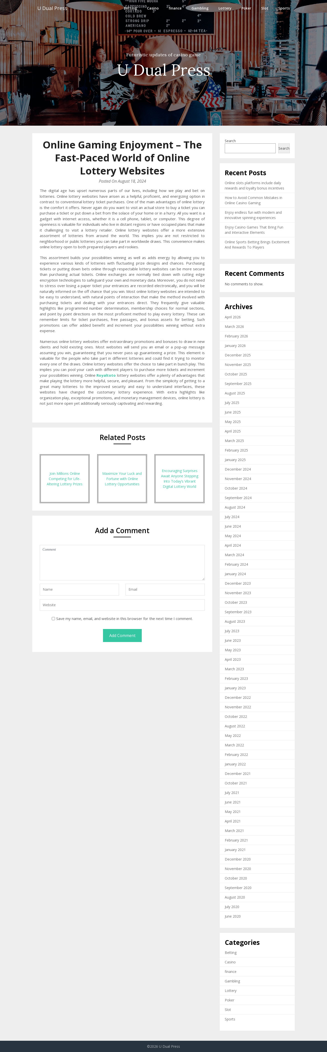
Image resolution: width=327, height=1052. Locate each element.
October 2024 (236, 488)
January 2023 (235, 688)
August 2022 (235, 726)
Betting (130, 8)
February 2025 (236, 450)
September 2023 (238, 611)
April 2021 (233, 821)
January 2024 (235, 573)
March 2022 (234, 745)
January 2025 (235, 459)
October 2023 (236, 602)
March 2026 (234, 326)
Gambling (200, 8)
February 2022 (236, 754)
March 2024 (234, 554)
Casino (153, 8)
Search (230, 140)
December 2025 (238, 355)
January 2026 (235, 345)
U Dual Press (52, 8)
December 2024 (238, 469)
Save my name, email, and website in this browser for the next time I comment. (124, 618)
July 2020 (232, 906)
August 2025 (235, 393)
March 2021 (234, 830)
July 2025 (232, 402)
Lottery (225, 8)
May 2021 (233, 811)
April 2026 (233, 317)
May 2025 (233, 421)
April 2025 (233, 431)
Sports (284, 8)
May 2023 (233, 650)
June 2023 (233, 640)
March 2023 (234, 669)
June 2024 (233, 526)
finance (175, 8)
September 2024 (238, 497)
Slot (264, 8)
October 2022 (236, 716)
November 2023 (238, 592)
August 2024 (235, 507)
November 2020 (238, 868)
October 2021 (236, 783)
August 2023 (235, 621)
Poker (246, 8)
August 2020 (235, 897)
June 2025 (233, 412)
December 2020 (238, 859)
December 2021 (238, 773)
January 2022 (235, 764)
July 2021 (232, 792)
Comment (122, 562)
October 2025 (236, 374)
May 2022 (233, 735)
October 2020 (236, 878)
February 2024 (236, 564)
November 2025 (238, 364)
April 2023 (233, 659)
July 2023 (232, 630)
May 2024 (233, 535)
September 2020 (238, 887)
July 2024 (232, 516)
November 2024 (238, 478)
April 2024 (233, 545)
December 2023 (238, 583)
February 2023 (236, 678)
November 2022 (238, 707)
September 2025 (238, 383)
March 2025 (234, 440)
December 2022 (238, 697)
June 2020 (233, 916)
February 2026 (236, 336)
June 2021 (233, 802)
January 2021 (235, 849)
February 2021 (236, 840)
